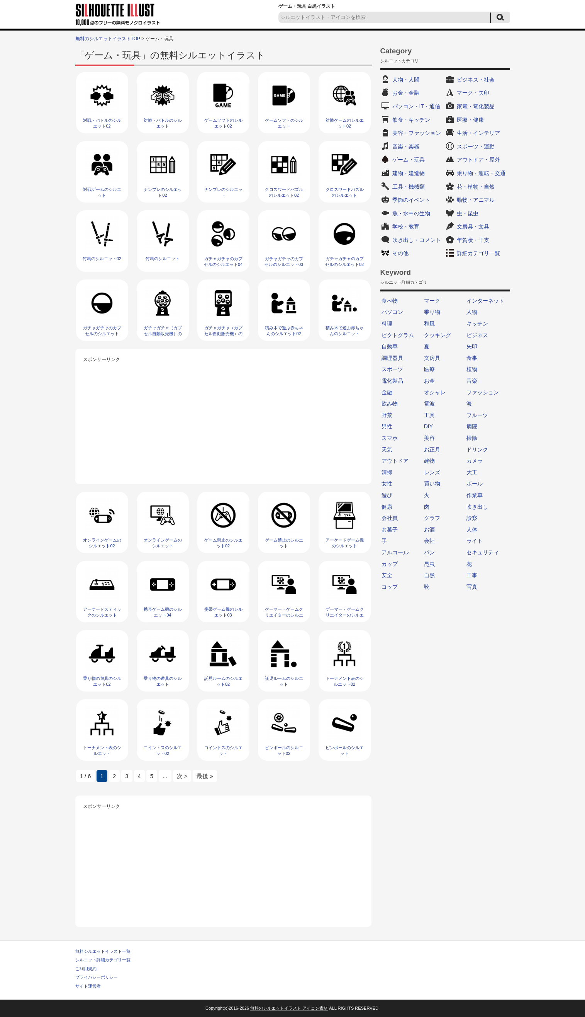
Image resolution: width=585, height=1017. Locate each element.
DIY (428, 426)
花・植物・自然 (476, 187)
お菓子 (390, 529)
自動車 (390, 346)
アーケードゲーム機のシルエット (345, 543)
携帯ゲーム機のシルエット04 (163, 612)
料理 (387, 323)
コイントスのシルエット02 (163, 750)
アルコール (395, 552)
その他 (400, 253)
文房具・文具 (473, 226)
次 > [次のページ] (182, 776)
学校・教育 (405, 226)
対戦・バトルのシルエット (163, 123)
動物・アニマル (476, 200)
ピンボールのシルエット (345, 750)
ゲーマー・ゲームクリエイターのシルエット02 (284, 615)
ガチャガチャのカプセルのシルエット (102, 330)
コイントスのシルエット (223, 750)
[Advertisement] (223, 418)
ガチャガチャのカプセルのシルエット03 (284, 261)
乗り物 (432, 312)
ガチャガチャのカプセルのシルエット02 (344, 261)
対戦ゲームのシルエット (102, 192)
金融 (387, 392)
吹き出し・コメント (416, 240)
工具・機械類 (408, 187)
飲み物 (390, 403)
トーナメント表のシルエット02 (345, 681)
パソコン (392, 312)
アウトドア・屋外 (478, 160)
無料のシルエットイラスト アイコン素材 (289, 1008)
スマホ (390, 438)
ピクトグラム (398, 335)
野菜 (387, 415)
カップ (390, 564)
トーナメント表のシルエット (102, 750)
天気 (387, 449)
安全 (387, 575)
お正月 (432, 449)
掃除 (471, 438)
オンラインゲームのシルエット (163, 543)
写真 (471, 587)
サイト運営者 (88, 986)
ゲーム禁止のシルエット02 (223, 543)
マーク (432, 301)
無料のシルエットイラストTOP (107, 38)
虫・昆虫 (467, 213)
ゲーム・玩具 (408, 160)
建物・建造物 (408, 173)
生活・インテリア (478, 133)
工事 (471, 575)
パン (429, 552)
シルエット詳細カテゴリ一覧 (103, 959)
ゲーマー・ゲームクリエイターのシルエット (345, 615)
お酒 (429, 529)
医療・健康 (470, 120)
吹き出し (477, 507)
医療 (429, 369)
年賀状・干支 (473, 240)
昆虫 (429, 564)
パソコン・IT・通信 (416, 106)
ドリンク (477, 449)
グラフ (432, 518)
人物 (471, 312)
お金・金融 (405, 93)
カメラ (474, 461)
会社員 (390, 518)
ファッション (482, 392)
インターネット (485, 301)
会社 (429, 541)
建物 (429, 461)
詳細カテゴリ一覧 (478, 253)
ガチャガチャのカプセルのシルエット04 (223, 261)
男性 (387, 426)
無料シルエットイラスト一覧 (103, 951)
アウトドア (395, 461)
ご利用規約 (86, 968)
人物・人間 (405, 80)
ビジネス (477, 335)
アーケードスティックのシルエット (102, 612)
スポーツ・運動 (476, 146)
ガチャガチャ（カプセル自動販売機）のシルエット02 (163, 333)
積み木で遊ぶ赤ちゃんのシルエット (345, 330)
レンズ (432, 472)
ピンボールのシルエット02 (284, 750)
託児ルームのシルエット (284, 681)
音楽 (471, 381)
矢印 (471, 346)
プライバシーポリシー (96, 977)
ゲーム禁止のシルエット (284, 543)
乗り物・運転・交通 (481, 173)
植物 (471, 369)
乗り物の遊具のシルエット (163, 681)
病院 (471, 426)
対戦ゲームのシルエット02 (345, 123)
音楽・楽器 (405, 146)
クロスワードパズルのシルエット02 (284, 192)
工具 (429, 415)
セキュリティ (482, 552)
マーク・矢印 (473, 93)
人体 (471, 529)
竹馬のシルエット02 (102, 258)
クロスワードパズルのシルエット (345, 192)
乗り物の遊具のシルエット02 (102, 681)
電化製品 (392, 381)
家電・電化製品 (476, 106)
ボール (474, 483)
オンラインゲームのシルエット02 (102, 543)
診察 (471, 518)
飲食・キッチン (411, 120)
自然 (429, 575)
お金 (429, 381)
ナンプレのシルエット (223, 192)
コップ (390, 587)
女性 (387, 483)
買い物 (432, 483)
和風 (429, 323)
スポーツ (392, 369)
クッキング (437, 335)
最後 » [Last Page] (205, 776)
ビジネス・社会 (476, 80)
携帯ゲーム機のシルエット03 (223, 612)
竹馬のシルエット (163, 258)
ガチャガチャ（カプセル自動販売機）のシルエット (223, 333)
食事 (471, 358)
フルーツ (477, 415)
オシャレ (435, 392)
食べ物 (390, 301)
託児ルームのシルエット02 (223, 681)
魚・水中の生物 (411, 213)
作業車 (474, 495)
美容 (429, 438)
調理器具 (392, 358)
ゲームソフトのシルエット (284, 123)
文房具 (432, 358)
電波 (429, 403)
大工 (471, 472)
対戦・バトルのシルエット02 (102, 123)
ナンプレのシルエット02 (163, 192)
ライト (474, 541)
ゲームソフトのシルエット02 (223, 123)
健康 (387, 507)
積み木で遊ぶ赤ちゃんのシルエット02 (284, 330)
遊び (387, 495)
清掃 (387, 472)
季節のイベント (411, 200)
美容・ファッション (416, 133)
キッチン (477, 323)
